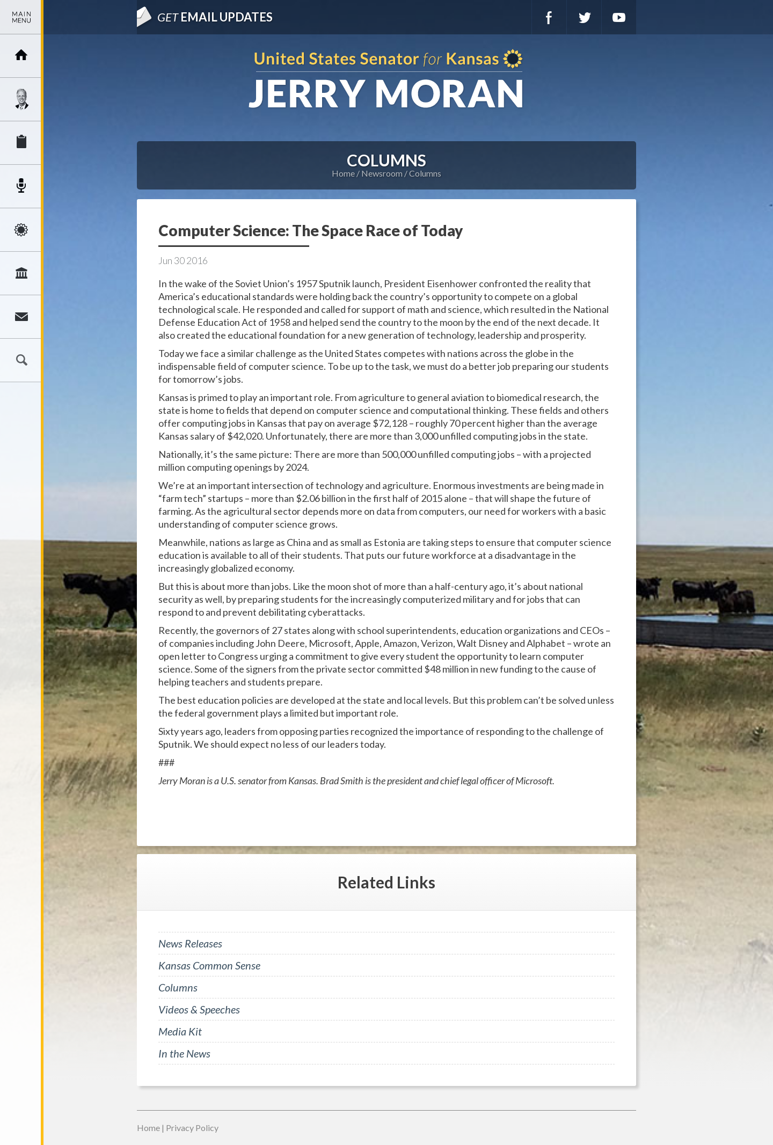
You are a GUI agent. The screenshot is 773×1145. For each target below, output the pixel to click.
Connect (21, 316)
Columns (425, 173)
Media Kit (180, 1031)
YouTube (619, 17)
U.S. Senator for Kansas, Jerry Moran (386, 79)
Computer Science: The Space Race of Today (310, 230)
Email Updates (215, 17)
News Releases (190, 943)
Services (21, 142)
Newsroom (21, 186)
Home (343, 173)
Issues (21, 229)
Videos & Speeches (199, 1009)
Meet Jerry (21, 99)
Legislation (21, 273)
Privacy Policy (192, 1127)
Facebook (549, 17)
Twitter (584, 17)
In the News (184, 1053)
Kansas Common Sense (209, 965)
